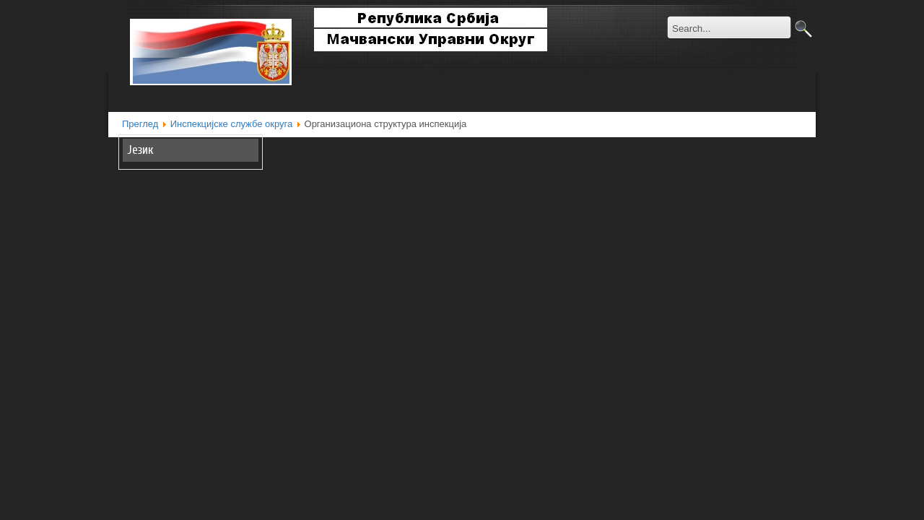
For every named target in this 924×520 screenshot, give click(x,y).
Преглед (140, 123)
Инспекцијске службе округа (231, 123)
